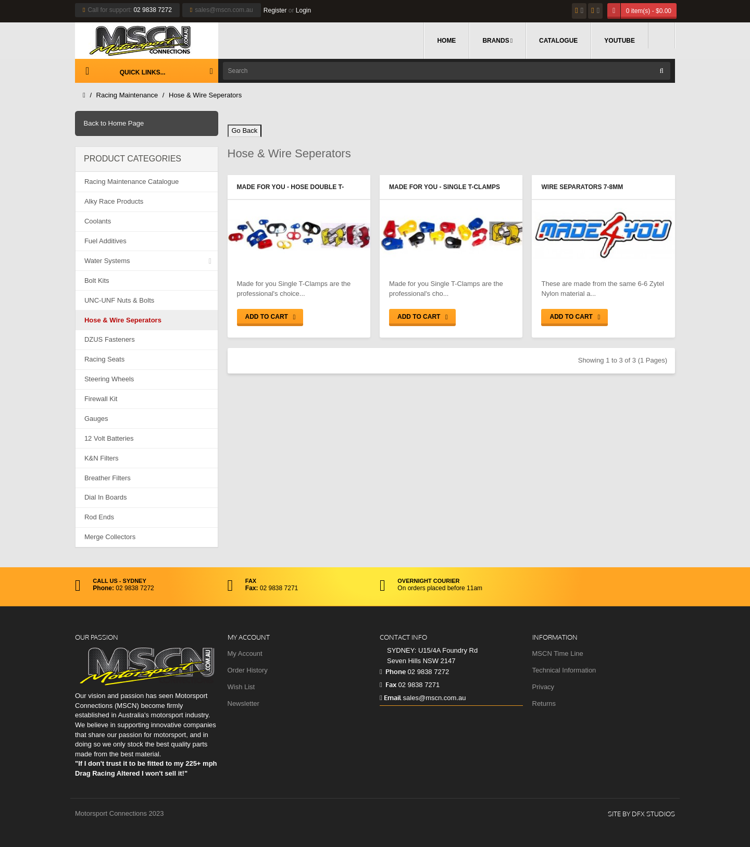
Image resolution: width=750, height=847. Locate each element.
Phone (393, 671)
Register (275, 10)
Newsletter (243, 703)
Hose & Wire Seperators (205, 95)
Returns (544, 703)
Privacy (543, 687)
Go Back (245, 130)
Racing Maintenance (127, 95)
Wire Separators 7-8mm (582, 187)
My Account (245, 653)
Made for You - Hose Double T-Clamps (290, 188)
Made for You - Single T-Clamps (444, 187)
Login (303, 10)
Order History (248, 670)
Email (390, 697)
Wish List (241, 687)
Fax (388, 684)
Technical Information (564, 670)
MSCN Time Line (557, 653)
